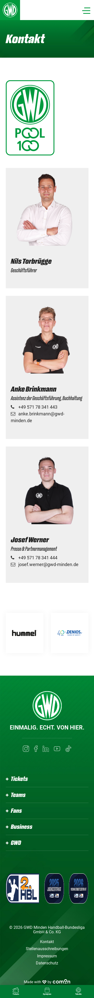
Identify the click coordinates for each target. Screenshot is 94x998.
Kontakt (47, 941)
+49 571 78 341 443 (37, 407)
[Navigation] (86, 11)
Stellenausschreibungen (47, 948)
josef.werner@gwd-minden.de (48, 564)
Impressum (47, 956)
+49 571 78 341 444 (37, 557)
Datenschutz (47, 963)
